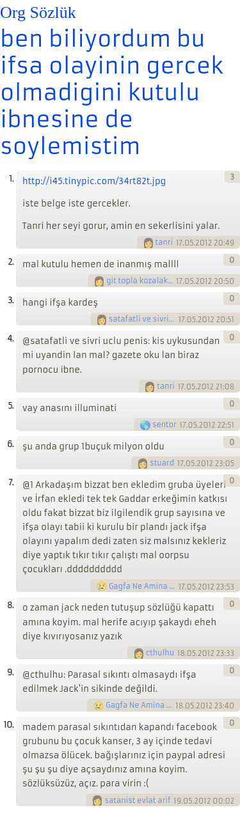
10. (8, 724)
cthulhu (160, 652)
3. (10, 300)
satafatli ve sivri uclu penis (143, 319)
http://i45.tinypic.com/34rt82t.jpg (94, 181)
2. (10, 261)
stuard (162, 462)
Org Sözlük (38, 12)
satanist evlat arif (137, 800)
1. (11, 178)
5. (10, 405)
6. (10, 444)
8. (10, 605)
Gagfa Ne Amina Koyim (143, 586)
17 (179, 242)
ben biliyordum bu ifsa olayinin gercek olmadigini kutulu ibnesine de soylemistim (111, 93)
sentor (164, 424)
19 (177, 800)
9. (10, 672)
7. (10, 482)
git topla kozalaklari (140, 280)
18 (181, 653)
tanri (164, 242)
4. (10, 338)
